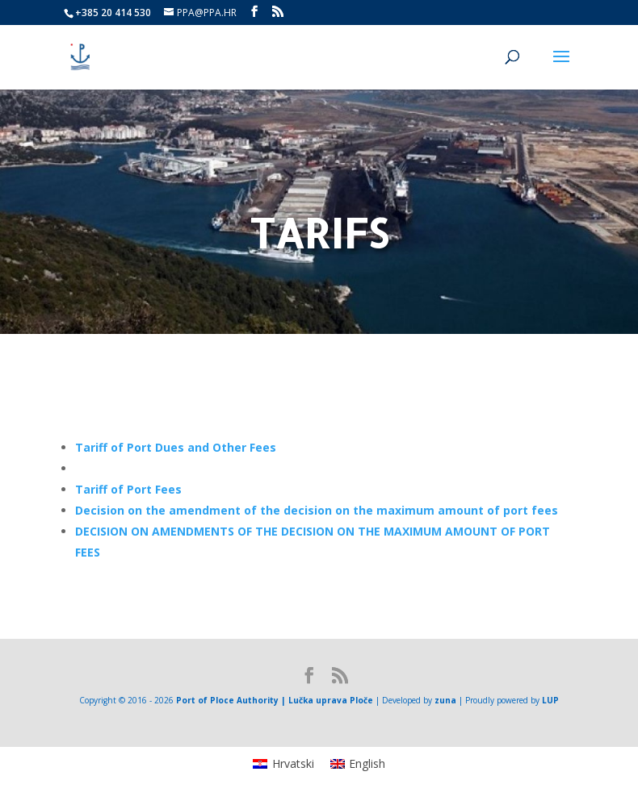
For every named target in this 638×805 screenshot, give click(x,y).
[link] (175, 447)
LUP (550, 700)
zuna (445, 700)
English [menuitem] (367, 763)
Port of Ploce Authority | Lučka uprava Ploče (274, 700)
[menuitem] (283, 763)
